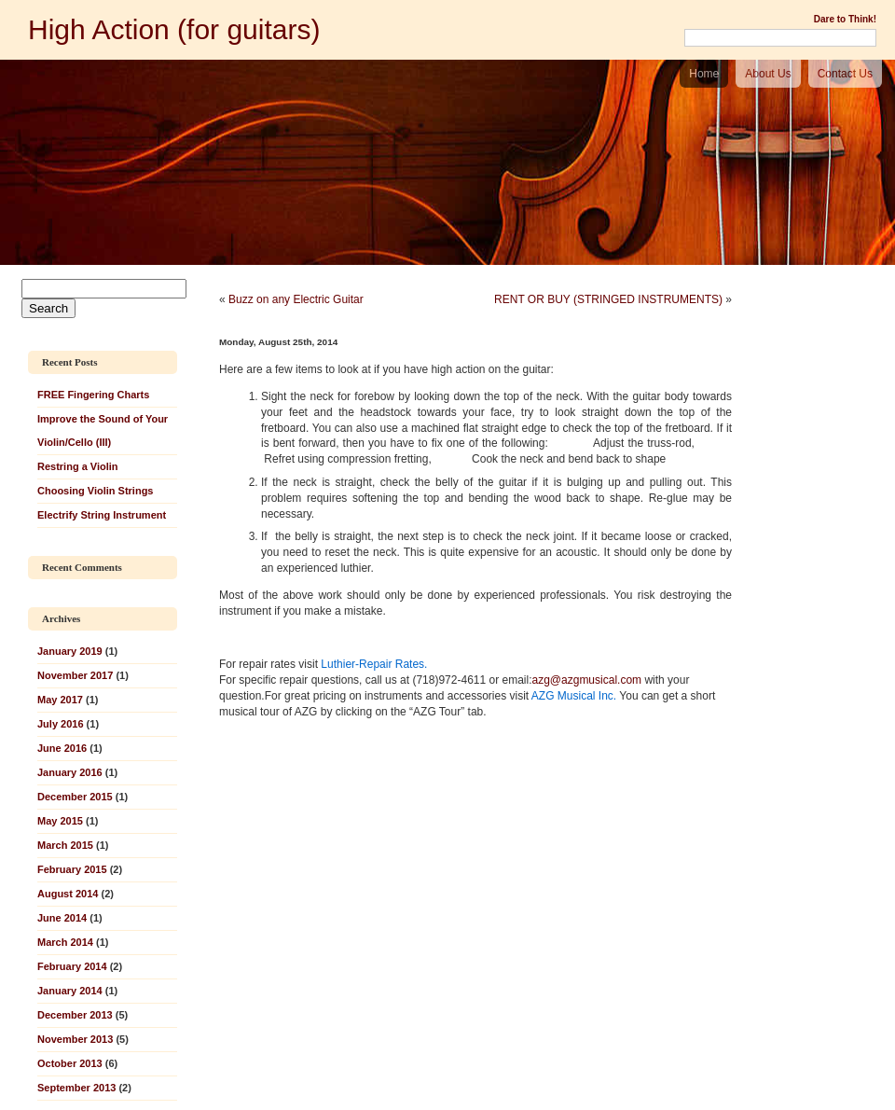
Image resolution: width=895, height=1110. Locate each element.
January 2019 (70, 651)
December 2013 (75, 1014)
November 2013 (75, 1039)
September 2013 (76, 1087)
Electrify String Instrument (101, 514)
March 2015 (65, 845)
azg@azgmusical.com (587, 680)
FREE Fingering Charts (93, 394)
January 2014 (70, 990)
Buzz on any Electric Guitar (296, 299)
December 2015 (75, 796)
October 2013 (70, 1063)
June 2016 (62, 748)
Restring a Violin (77, 466)
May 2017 (60, 699)
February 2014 (72, 966)
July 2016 (60, 723)
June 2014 (62, 917)
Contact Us (845, 73)
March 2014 (65, 942)
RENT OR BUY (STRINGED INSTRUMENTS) (608, 299)
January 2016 (70, 772)
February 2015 (72, 869)
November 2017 (75, 675)
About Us (768, 73)
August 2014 (67, 893)
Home (704, 73)
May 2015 (60, 820)
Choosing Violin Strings (95, 490)
